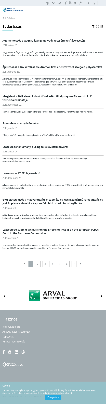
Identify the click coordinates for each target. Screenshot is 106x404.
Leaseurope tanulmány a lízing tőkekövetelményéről (35, 146)
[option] (53, 295)
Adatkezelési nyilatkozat (16, 331)
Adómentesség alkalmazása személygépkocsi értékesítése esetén (43, 40)
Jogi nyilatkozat (11, 326)
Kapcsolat (8, 336)
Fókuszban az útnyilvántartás (20, 123)
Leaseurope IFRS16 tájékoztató (21, 173)
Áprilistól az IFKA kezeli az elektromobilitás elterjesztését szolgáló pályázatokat (52, 67)
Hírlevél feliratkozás (13, 341)
